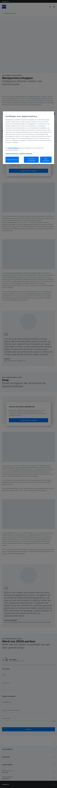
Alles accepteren (45, 159)
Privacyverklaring (13, 148)
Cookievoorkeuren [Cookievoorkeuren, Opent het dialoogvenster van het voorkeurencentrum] (12, 160)
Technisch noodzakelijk (31, 159)
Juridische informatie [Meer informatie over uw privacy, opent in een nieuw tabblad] (25, 153)
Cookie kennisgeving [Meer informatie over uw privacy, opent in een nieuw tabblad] (11, 153)
